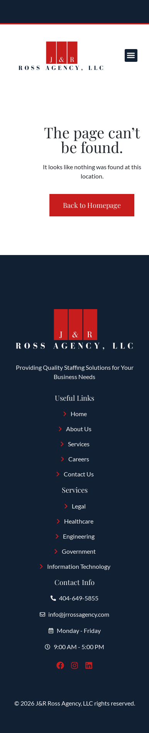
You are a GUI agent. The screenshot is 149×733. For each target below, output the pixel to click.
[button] (131, 55)
